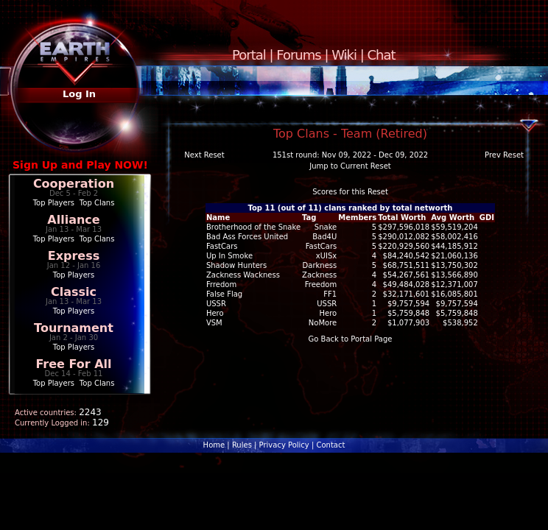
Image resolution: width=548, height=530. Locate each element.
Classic (73, 292)
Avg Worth (452, 217)
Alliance (73, 220)
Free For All (73, 364)
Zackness (319, 275)
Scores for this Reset (350, 192)
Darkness (320, 265)
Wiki (343, 55)
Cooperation (73, 184)
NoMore (323, 323)
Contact (330, 445)
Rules (242, 445)
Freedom (321, 284)
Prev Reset (504, 155)
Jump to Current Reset (349, 166)
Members (357, 217)
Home (214, 445)
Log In (79, 93)
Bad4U (324, 237)
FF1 (330, 294)
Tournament (73, 328)
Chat (382, 55)
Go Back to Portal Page (351, 339)
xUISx (326, 256)
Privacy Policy (284, 445)
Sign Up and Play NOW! (80, 165)
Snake (326, 227)
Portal (249, 55)
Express (74, 256)
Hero (328, 313)
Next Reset (204, 155)
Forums (298, 55)
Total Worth (402, 217)
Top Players (53, 203)
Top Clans (97, 203)
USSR (327, 304)
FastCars (321, 246)
